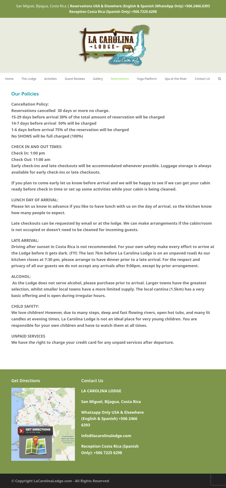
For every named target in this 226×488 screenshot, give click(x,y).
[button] (219, 78)
